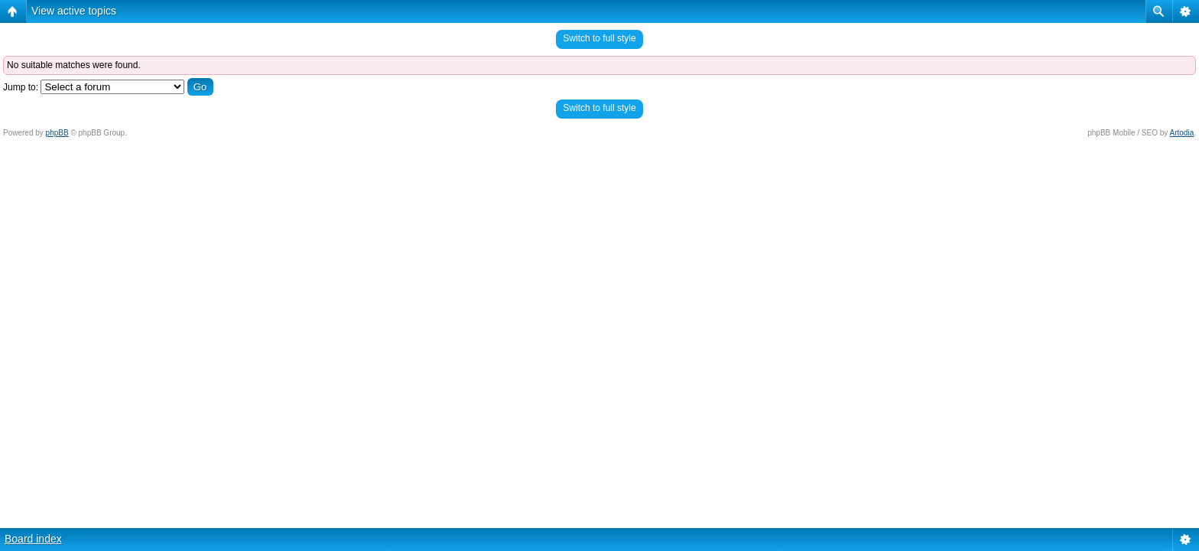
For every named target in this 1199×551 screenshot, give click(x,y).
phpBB (57, 133)
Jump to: (20, 87)
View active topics (73, 11)
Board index (33, 539)
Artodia (1182, 133)
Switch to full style (599, 38)
